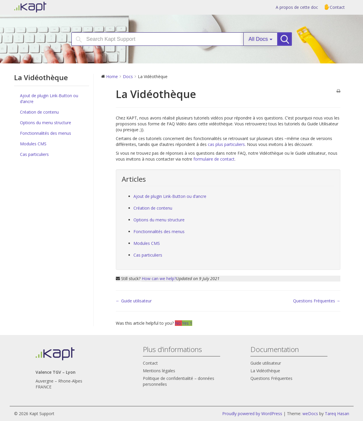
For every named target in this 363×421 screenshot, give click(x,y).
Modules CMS (33, 143)
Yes (187, 323)
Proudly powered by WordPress (252, 413)
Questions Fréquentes (271, 378)
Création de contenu (39, 112)
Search (287, 39)
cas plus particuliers (226, 144)
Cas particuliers (34, 154)
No (178, 323)
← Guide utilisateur (134, 301)
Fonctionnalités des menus (45, 133)
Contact (337, 7)
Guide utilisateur (265, 363)
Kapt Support (51, 7)
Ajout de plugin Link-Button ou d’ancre (49, 98)
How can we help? (159, 278)
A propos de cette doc (297, 7)
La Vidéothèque (265, 370)
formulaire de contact (214, 159)
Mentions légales (159, 370)
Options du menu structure (45, 122)
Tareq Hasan (337, 413)
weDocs (310, 413)
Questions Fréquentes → (316, 301)
